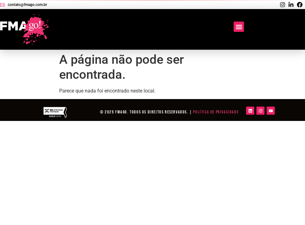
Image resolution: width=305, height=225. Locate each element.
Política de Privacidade (216, 112)
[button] (239, 27)
